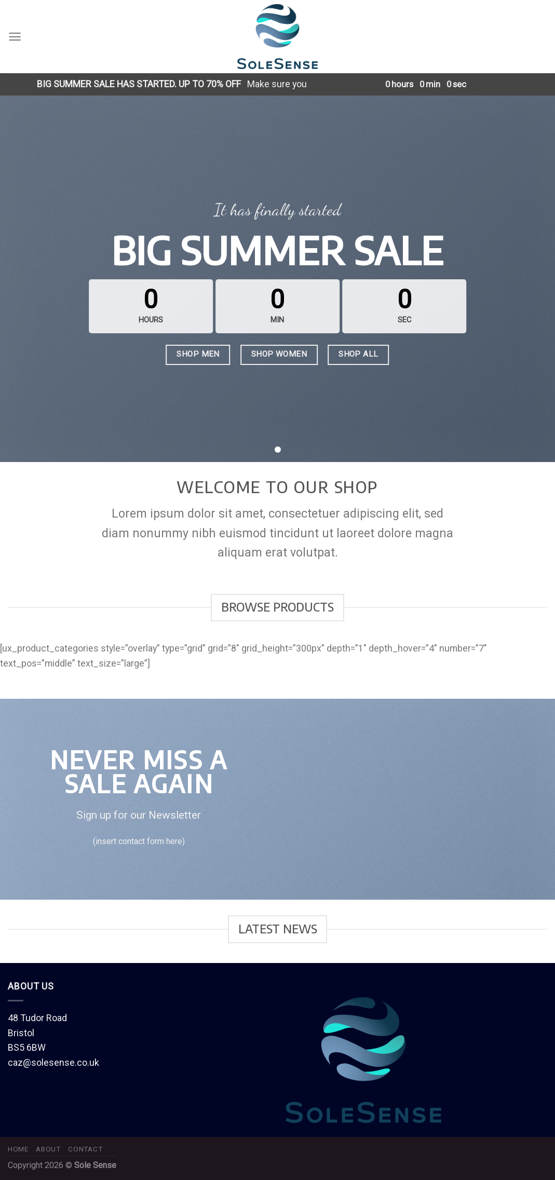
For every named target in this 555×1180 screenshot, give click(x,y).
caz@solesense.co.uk (53, 1062)
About (48, 1149)
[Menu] (15, 36)
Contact (85, 1149)
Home (18, 1149)
